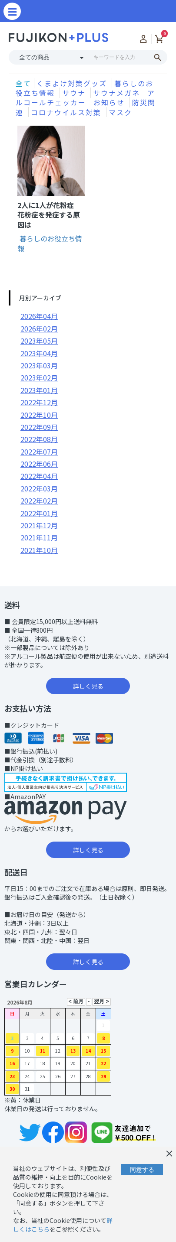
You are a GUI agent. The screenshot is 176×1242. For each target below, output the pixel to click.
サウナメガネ (118, 93)
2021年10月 (39, 550)
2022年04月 (39, 476)
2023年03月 (39, 365)
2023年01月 (39, 390)
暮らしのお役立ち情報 (49, 243)
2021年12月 (39, 525)
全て (23, 83)
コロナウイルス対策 (67, 112)
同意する (142, 1169)
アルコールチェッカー (85, 97)
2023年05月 (39, 340)
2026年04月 (39, 316)
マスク (120, 112)
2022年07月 (39, 451)
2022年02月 (39, 500)
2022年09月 (39, 427)
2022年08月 (39, 439)
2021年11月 (39, 537)
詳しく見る (88, 686)
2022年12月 (39, 402)
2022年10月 (39, 415)
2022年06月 (39, 463)
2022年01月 (39, 513)
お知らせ (110, 102)
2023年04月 (39, 353)
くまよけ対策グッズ (73, 83)
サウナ (75, 93)
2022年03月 (39, 488)
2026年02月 (39, 328)
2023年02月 (39, 377)
